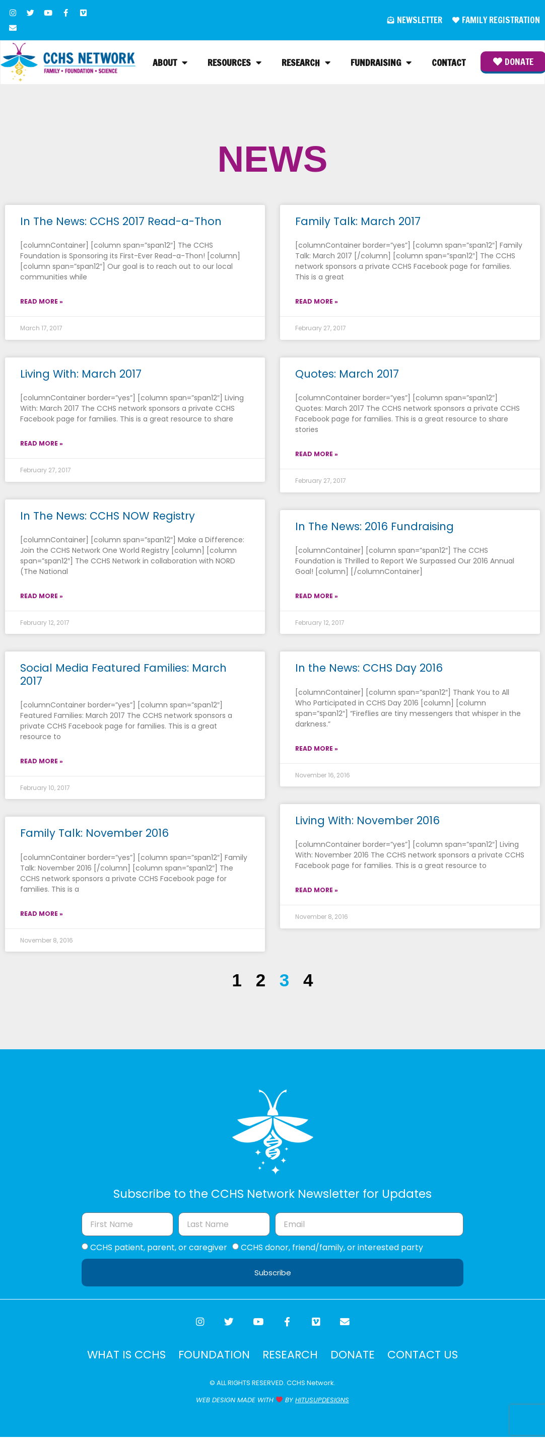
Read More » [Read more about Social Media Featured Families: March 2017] (41, 762)
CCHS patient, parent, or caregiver (158, 1249)
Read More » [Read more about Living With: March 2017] (41, 445)
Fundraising (380, 63)
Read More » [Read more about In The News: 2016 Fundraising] (316, 597)
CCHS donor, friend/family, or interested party (332, 1249)
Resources (233, 63)
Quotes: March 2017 (347, 375)
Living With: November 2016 (367, 822)
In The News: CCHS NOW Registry (107, 517)
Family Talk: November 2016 (94, 834)
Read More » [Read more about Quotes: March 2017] (316, 455)
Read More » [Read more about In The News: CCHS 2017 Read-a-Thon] (41, 303)
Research (305, 63)
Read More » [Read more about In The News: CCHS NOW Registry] (41, 597)
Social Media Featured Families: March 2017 (123, 675)
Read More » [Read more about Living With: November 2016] (316, 891)
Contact (447, 63)
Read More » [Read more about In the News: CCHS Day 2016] (316, 749)
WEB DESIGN (215, 1404)
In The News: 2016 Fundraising (374, 527)
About (169, 63)
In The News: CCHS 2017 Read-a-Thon (121, 222)
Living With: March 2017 (81, 375)
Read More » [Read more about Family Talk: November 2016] (41, 914)
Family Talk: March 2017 (358, 222)
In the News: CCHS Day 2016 (369, 669)
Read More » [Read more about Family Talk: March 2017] (316, 303)
